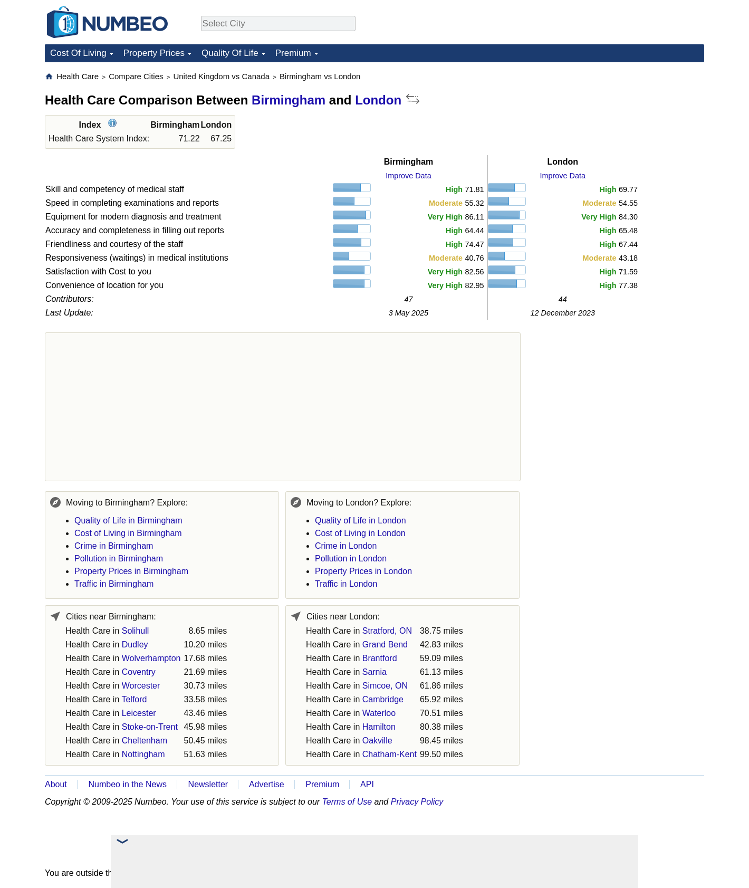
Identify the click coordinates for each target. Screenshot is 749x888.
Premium (293, 53)
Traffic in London (346, 583)
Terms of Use (347, 801)
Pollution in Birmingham (118, 558)
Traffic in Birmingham (113, 583)
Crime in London (346, 545)
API (367, 784)
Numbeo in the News (127, 784)
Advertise (266, 784)
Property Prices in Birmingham (131, 571)
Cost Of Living (78, 53)
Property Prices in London (363, 571)
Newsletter (208, 784)
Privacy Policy (417, 801)
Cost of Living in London (360, 533)
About (56, 784)
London (378, 100)
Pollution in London (351, 558)
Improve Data (408, 175)
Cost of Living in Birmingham (128, 533)
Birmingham (288, 100)
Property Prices (154, 53)
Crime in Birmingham (113, 545)
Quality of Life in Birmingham (128, 520)
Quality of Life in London (360, 520)
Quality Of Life (229, 53)
